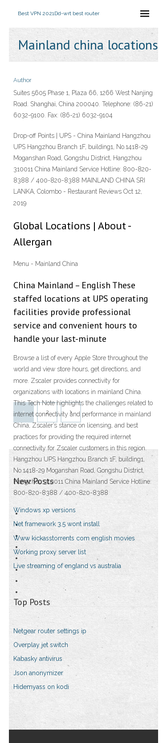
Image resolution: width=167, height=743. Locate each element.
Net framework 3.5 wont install (56, 523)
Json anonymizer (38, 673)
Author (22, 80)
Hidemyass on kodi (41, 686)
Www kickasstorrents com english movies (74, 538)
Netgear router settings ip (49, 631)
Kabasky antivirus (37, 658)
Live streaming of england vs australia (67, 565)
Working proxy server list (49, 552)
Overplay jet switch (40, 644)
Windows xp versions (44, 510)
